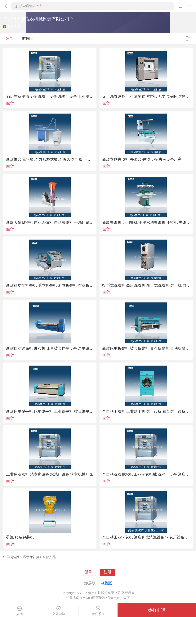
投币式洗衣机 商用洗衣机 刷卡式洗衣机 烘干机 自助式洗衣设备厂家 (146, 285)
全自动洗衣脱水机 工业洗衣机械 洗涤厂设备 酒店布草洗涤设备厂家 (146, 474)
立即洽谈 (58, 611)
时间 (27, 38)
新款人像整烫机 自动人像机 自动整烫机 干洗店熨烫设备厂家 (50, 222)
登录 (88, 572)
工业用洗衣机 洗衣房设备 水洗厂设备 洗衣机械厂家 (49, 474)
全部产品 (49, 557)
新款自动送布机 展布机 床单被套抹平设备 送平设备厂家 (50, 348)
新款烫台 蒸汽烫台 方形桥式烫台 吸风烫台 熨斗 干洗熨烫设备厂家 (50, 159)
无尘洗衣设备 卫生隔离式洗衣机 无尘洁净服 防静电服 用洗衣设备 (146, 96)
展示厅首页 (31, 557)
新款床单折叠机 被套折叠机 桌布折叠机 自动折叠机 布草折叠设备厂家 (146, 348)
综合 (9, 38)
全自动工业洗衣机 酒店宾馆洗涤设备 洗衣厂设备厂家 (146, 537)
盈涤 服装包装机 (20, 537)
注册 (107, 572)
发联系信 (98, 611)
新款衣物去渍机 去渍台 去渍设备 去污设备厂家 (142, 159)
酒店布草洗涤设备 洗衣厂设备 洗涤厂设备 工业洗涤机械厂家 (50, 96)
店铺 (19, 611)
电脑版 (106, 583)
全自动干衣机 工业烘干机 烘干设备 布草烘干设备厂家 (146, 411)
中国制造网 (11, 557)
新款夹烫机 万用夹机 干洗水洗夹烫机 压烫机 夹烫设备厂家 (146, 222)
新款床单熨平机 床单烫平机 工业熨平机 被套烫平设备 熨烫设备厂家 (50, 411)
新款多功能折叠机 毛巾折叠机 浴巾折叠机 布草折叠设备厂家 (50, 285)
